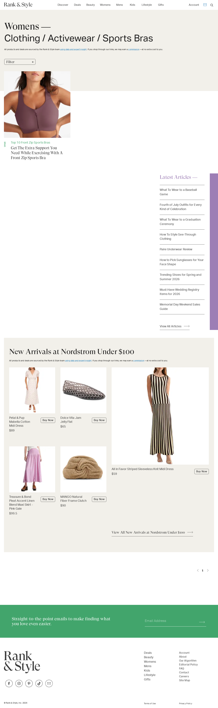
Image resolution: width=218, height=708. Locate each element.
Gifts (147, 679)
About (183, 656)
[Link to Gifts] (161, 4)
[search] (212, 5)
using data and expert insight (73, 49)
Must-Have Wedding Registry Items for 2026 (179, 291)
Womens (150, 661)
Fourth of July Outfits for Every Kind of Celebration (181, 207)
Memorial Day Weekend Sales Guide (180, 306)
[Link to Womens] (105, 4)
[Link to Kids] (132, 4)
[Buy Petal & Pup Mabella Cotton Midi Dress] (32, 422)
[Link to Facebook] (9, 686)
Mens (147, 666)
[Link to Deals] (77, 4)
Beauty (148, 657)
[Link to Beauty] (90, 4)
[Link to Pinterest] (29, 686)
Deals (148, 653)
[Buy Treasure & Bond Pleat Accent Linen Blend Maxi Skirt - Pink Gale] (32, 503)
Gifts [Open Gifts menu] (161, 5)
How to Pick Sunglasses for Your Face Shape (182, 262)
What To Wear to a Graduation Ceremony (180, 221)
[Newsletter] (205, 5)
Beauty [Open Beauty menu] (90, 5)
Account (194, 5)
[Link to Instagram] (19, 686)
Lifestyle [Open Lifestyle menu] (147, 5)
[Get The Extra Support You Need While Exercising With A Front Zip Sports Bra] (37, 115)
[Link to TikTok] (39, 686)
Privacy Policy (185, 704)
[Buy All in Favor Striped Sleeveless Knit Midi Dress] (160, 469)
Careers (184, 676)
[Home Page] (19, 5)
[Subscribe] (200, 621)
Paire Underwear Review (176, 249)
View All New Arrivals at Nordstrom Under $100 (148, 532)
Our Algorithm (188, 660)
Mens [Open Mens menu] (119, 5)
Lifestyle (149, 675)
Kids (147, 670)
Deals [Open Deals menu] (77, 5)
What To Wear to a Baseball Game (178, 192)
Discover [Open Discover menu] (63, 5)
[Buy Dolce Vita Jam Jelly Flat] (83, 420)
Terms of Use (150, 704)
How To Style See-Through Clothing (178, 236)
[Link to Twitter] (49, 686)
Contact (184, 672)
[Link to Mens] (119, 4)
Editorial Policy (188, 664)
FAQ (181, 668)
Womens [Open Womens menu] (105, 5)
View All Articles (170, 326)
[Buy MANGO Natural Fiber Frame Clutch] (83, 499)
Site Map (184, 680)
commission (133, 49)
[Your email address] (169, 621)
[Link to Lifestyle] (146, 4)
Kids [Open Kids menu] (132, 5)
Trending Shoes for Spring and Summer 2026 (180, 277)
